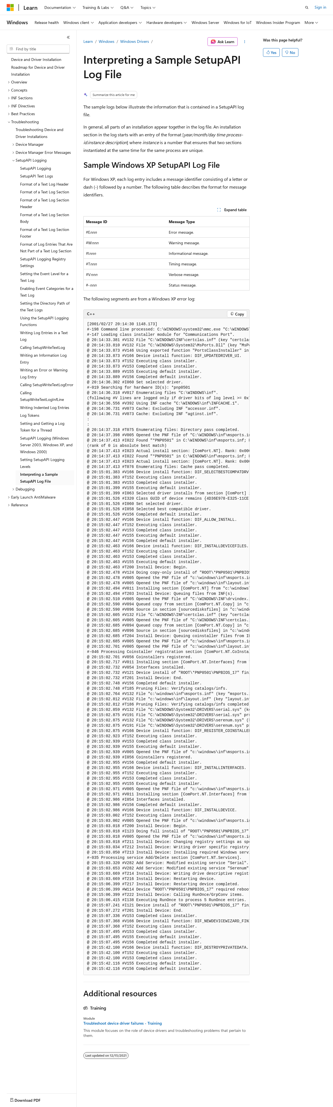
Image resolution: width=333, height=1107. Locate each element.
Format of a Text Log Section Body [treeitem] (44, 218)
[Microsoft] (10, 7)
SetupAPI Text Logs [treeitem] (36, 176)
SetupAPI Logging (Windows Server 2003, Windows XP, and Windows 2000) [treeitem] (46, 444)
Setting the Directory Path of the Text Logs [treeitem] (44, 306)
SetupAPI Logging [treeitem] (35, 168)
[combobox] (38, 49)
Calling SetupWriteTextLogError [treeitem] (46, 384)
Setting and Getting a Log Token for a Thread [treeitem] (42, 427)
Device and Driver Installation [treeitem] (36, 59)
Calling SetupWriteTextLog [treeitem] (42, 347)
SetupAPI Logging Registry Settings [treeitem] (43, 262)
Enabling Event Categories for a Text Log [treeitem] (46, 292)
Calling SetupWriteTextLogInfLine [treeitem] (42, 396)
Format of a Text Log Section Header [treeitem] (44, 203)
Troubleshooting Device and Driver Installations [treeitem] (39, 133)
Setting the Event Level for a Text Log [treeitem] (44, 277)
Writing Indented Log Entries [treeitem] (44, 407)
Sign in (320, 7)
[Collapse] (68, 37)
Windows (106, 41)
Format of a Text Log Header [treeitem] (44, 184)
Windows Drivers (134, 41)
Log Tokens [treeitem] (29, 415)
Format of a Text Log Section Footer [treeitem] (44, 233)
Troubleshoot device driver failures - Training (122, 1023)
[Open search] (306, 8)
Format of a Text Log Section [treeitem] (44, 191)
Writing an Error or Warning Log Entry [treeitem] (43, 373)
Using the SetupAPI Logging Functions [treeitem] (44, 321)
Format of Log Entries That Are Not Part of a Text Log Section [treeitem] (46, 247)
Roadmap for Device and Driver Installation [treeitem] (38, 71)
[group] (166, 646)
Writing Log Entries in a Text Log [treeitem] (44, 336)
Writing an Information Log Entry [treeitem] (43, 358)
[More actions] (245, 41)
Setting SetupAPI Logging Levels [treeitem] (42, 463)
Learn (88, 41)
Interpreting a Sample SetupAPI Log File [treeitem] (39, 478)
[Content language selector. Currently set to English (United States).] (32, 1098)
